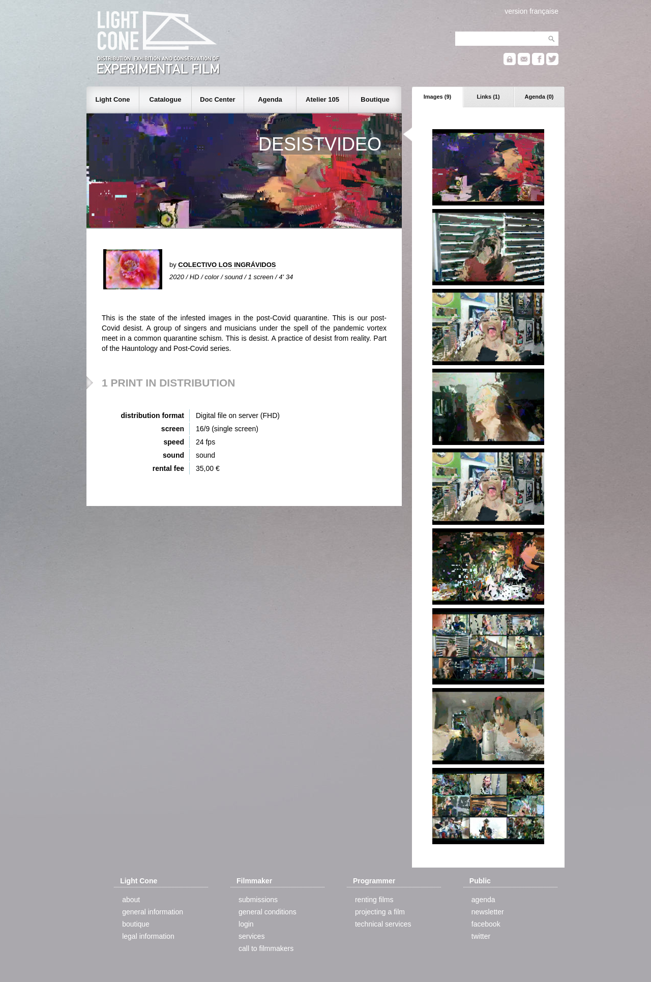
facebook (485, 924)
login (246, 924)
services (251, 936)
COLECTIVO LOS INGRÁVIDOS (227, 265)
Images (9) (437, 97)
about (131, 900)
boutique (136, 924)
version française (531, 11)
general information (152, 912)
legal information (148, 936)
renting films (374, 900)
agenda (483, 900)
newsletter (487, 912)
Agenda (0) (539, 97)
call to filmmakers (266, 948)
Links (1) (488, 97)
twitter (480, 936)
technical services (383, 924)
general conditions (268, 912)
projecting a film (380, 912)
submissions (258, 900)
